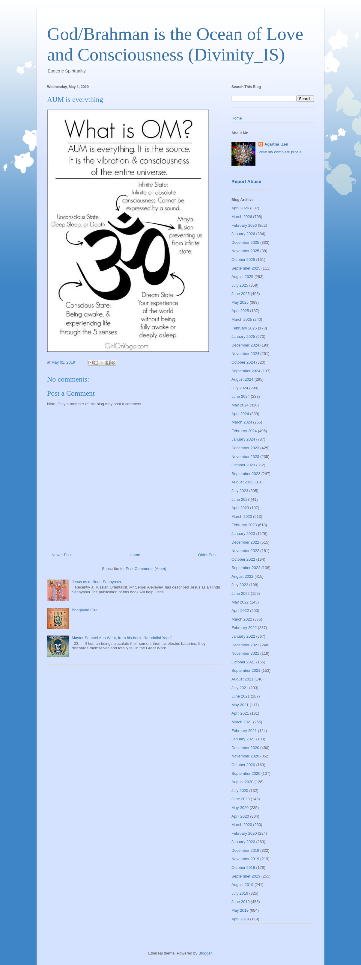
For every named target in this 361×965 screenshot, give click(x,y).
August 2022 (242, 576)
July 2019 (239, 893)
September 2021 (245, 670)
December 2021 (245, 645)
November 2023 (245, 456)
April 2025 (240, 310)
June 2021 (240, 696)
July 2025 (239, 285)
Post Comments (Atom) (146, 568)
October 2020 (243, 765)
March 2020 (241, 824)
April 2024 (240, 414)
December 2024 (245, 345)
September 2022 (245, 567)
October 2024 (243, 362)
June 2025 (240, 293)
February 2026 (244, 225)
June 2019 (240, 901)
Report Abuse (246, 181)
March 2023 (241, 516)
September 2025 (245, 268)
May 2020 (240, 807)
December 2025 (245, 242)
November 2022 (245, 550)
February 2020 (244, 833)
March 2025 (241, 319)
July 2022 (239, 585)
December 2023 (245, 448)
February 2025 (244, 328)
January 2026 (243, 234)
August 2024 (242, 379)
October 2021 (243, 662)
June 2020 (240, 799)
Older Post (207, 555)
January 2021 (243, 739)
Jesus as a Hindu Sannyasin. (97, 582)
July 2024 (239, 388)
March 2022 (241, 619)
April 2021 (240, 713)
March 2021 (241, 722)
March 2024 (241, 422)
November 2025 (245, 251)
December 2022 (245, 542)
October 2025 (243, 259)
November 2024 (245, 353)
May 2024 (240, 405)
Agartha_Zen (276, 144)
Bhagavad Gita (84, 610)
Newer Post (62, 555)
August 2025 (242, 276)
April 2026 (240, 208)
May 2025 (240, 302)
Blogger (205, 953)
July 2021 (239, 688)
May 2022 (240, 602)
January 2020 (243, 842)
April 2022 (240, 610)
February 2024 (244, 431)
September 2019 (245, 876)
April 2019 (240, 919)
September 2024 (245, 371)
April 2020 (240, 816)
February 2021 (244, 730)
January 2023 (243, 533)
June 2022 (240, 593)
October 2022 (243, 559)
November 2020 (245, 756)
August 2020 (242, 782)
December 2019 (245, 850)
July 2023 (239, 490)
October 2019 (243, 867)
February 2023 (244, 525)
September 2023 (245, 473)
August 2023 (242, 482)
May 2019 (240, 910)
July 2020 (239, 790)
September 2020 (245, 773)
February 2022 (244, 627)
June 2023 (240, 499)
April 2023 (240, 508)
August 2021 (242, 679)
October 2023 (243, 465)
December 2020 (245, 747)
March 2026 (241, 216)
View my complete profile (280, 152)
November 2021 (245, 653)
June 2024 (240, 396)
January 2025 (243, 336)
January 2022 (243, 636)
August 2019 (242, 884)
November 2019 (245, 859)
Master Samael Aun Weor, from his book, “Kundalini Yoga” (122, 638)
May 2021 (240, 705)
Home (135, 555)
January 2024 (243, 439)
